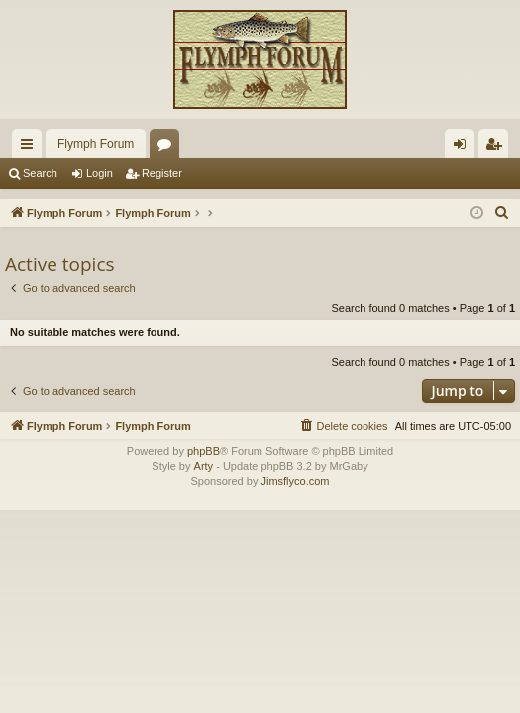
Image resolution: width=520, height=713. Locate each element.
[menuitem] (502, 213)
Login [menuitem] (464, 147)
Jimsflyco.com (294, 481)
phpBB (203, 451)
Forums (168, 147)
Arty (204, 466)
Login (99, 173)
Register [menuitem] (497, 147)
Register (162, 173)
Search (40, 173)
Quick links (31, 147)
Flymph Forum (95, 144)
